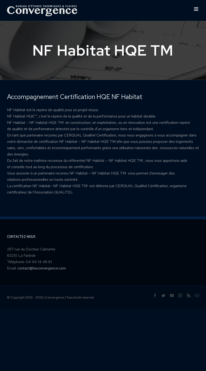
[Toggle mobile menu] (196, 9)
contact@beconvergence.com (41, 268)
